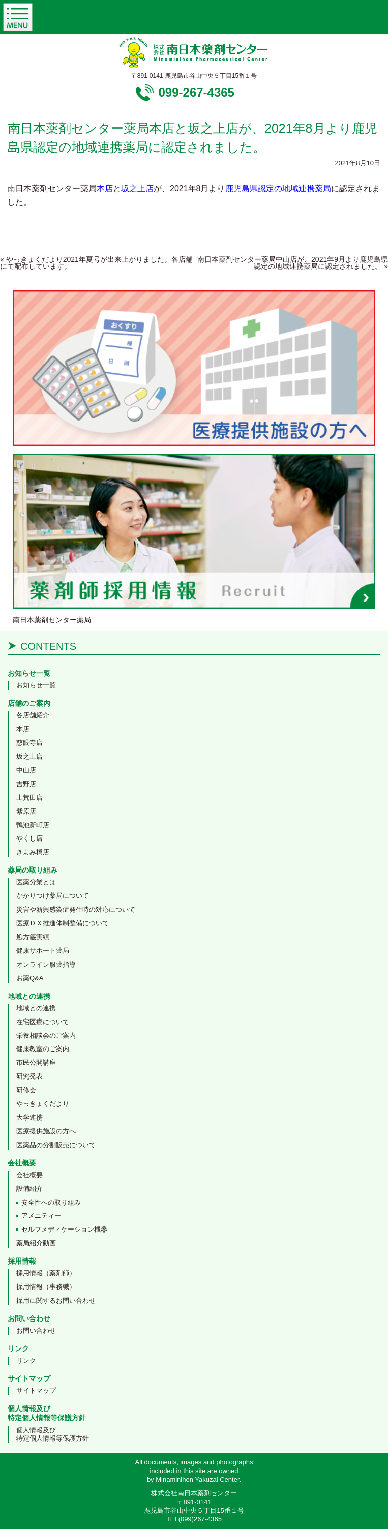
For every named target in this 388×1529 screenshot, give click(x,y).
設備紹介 (29, 1188)
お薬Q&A (29, 978)
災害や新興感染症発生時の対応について (75, 909)
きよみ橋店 (32, 852)
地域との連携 (36, 1008)
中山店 (26, 770)
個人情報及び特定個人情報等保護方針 (52, 1434)
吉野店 (26, 784)
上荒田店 (29, 797)
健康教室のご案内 (42, 1049)
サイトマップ (36, 1390)
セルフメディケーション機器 (64, 1229)
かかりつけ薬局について (52, 896)
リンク (26, 1360)
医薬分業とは (36, 882)
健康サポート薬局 (42, 950)
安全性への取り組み (51, 1202)
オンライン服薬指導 (46, 964)
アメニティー (41, 1215)
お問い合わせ (36, 1330)
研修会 (26, 1090)
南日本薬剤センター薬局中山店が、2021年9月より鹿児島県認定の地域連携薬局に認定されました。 (292, 263)
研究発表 (29, 1076)
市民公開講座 (36, 1062)
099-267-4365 (196, 92)
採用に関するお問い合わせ (56, 1300)
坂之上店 (137, 188)
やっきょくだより (42, 1103)
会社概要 (29, 1175)
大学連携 (29, 1117)
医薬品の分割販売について (56, 1145)
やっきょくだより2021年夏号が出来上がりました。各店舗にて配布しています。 (96, 263)
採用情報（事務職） (46, 1287)
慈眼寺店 (29, 742)
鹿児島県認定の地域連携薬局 (278, 188)
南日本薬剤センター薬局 (52, 620)
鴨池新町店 (32, 825)
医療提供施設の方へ (46, 1131)
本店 (105, 188)
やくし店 (29, 838)
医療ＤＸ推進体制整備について (62, 923)
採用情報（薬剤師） (46, 1273)
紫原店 (26, 811)
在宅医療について (42, 1022)
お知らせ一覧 (36, 685)
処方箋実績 (32, 937)
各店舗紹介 (32, 715)
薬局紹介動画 (36, 1243)
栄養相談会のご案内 (46, 1035)
